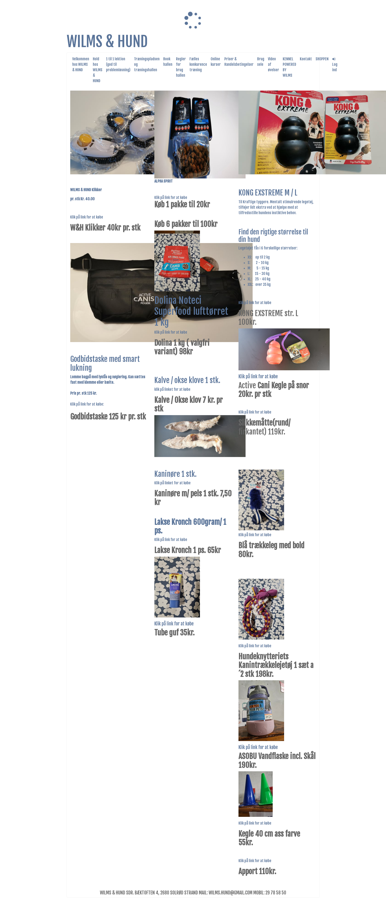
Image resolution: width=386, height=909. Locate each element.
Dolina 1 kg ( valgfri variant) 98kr (182, 347)
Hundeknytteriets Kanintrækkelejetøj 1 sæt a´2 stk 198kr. (275, 665)
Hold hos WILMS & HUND (97, 70)
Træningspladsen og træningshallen (147, 64)
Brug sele (260, 62)
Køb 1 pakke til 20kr (182, 204)
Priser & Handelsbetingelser (239, 62)
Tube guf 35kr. (174, 632)
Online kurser (216, 62)
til (195, 224)
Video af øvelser (273, 64)
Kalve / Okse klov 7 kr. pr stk (188, 404)
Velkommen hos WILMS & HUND (80, 64)
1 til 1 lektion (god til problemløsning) (118, 64)
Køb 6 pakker (172, 224)
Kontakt (306, 59)
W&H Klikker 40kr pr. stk (105, 227)
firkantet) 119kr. (264, 427)
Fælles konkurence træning (198, 64)
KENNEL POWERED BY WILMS (289, 67)
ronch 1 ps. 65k (196, 550)
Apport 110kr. (257, 871)
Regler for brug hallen (181, 67)
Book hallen (167, 62)
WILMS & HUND (107, 42)
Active (273, 390)
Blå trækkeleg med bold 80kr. (271, 550)
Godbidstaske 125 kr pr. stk (108, 416)
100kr (209, 224)
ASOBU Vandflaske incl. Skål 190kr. (277, 760)
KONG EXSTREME (261, 313)
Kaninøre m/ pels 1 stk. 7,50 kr (193, 498)
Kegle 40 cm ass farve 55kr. (269, 838)
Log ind (334, 64)
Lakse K (164, 550)
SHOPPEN (322, 59)
